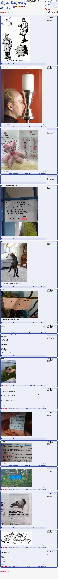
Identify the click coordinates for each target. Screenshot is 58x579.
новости (2, 326)
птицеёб (51, 554)
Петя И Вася (49, 16)
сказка (4, 171)
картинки (2, 124)
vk (43, 124)
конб (9, 406)
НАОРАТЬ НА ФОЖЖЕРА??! (5, 8)
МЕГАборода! (44, 126)
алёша (7, 406)
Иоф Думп (51, 472)
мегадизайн (7, 124)
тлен (12, 487)
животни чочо (14, 545)
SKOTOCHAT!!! (16, 6)
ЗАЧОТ (31, 126)
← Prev (51, 0)
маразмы (5, 463)
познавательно (3, 487)
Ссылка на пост (16, 126)
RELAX (7, 7)
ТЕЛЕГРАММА (22, 6)
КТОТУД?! (47, 4)
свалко (4, 326)
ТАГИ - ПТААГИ (47, 1)
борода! (39, 126)
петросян (4, 406)
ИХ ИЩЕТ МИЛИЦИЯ (13, 7)
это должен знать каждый (20, 545)
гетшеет (45, 124)
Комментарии (4, 126)
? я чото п (26, 126)
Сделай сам (10, 171)
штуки (4, 124)
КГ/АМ (34, 126)
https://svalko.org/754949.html (14, 334)
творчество (2, 564)
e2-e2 (50, 339)
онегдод (2, 406)
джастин (7, 171)
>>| (8, 12)
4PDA (48, 3)
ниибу (10, 124)
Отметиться (10, 126)
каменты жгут (10, 545)
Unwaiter (51, 20)
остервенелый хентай (27, 545)
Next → (57, 0)
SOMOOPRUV (3, 7)
